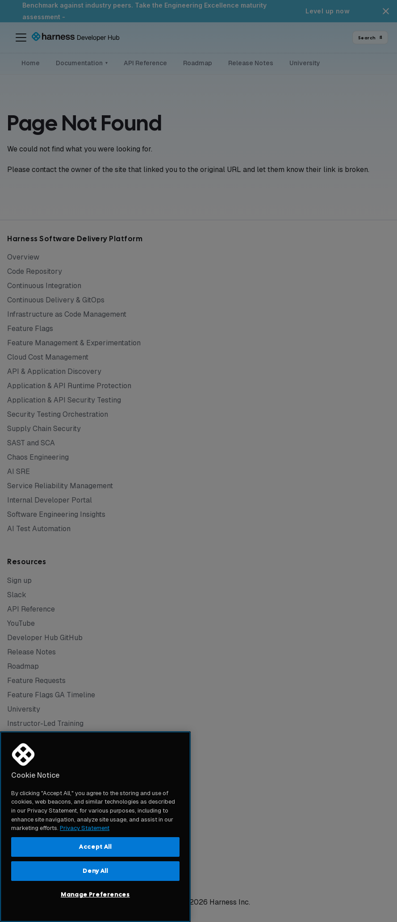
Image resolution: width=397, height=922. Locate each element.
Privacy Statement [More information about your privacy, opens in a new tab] (84, 828)
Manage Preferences (95, 894)
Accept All (95, 847)
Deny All (95, 871)
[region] (95, 826)
